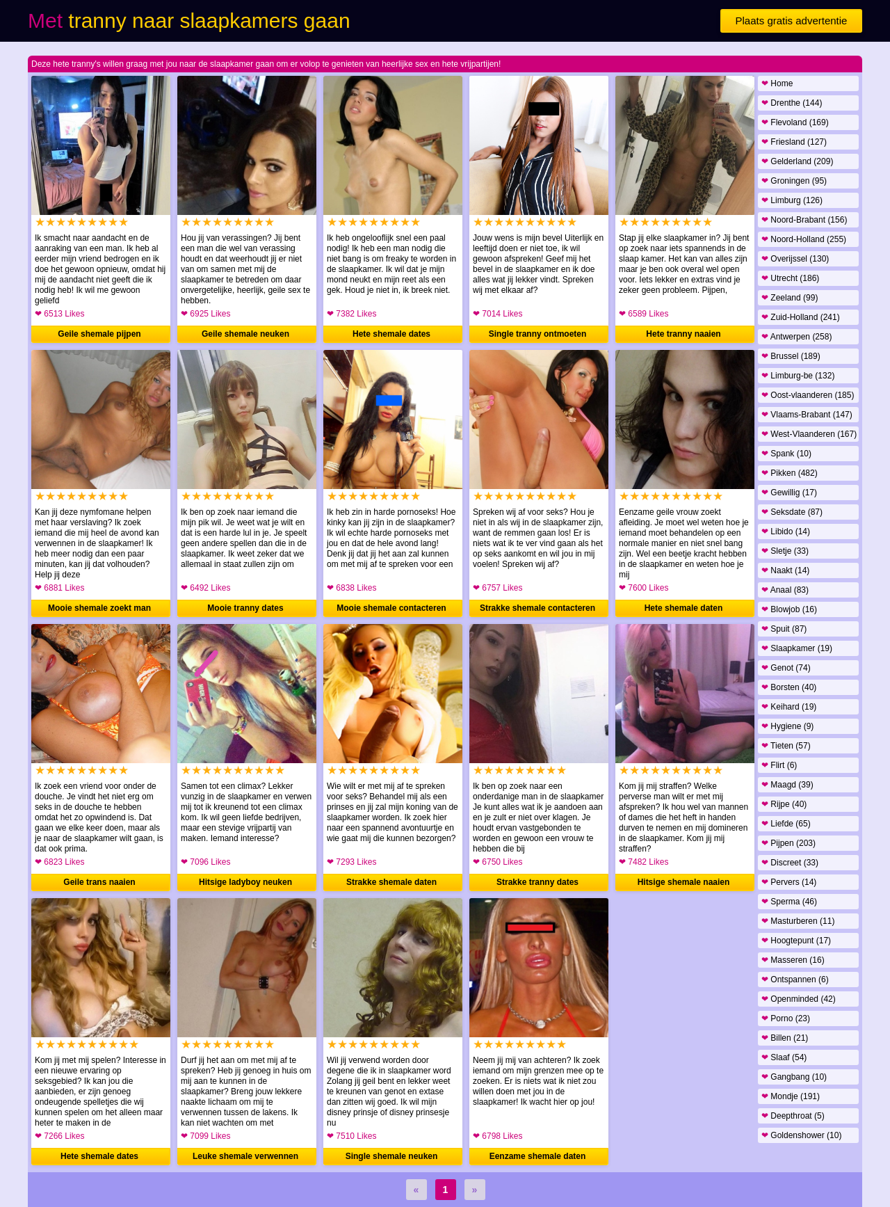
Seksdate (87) (792, 512)
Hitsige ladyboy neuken (245, 882)
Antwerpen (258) (796, 337)
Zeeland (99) (789, 298)
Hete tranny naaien (683, 334)
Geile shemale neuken (245, 334)
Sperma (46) (789, 901)
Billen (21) (784, 1038)
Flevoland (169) (795, 122)
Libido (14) (785, 531)
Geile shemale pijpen (99, 334)
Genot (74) (786, 668)
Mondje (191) (790, 1096)
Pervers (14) (788, 882)
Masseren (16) (793, 960)
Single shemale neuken (392, 1156)
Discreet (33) (789, 863)
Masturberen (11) (797, 921)
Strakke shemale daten (391, 882)
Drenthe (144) (791, 103)
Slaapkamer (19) (796, 648)
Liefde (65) (786, 824)
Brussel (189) (790, 356)
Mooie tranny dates (245, 608)
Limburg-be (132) (797, 376)
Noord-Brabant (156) (804, 220)
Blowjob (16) (789, 609)
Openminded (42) (798, 999)
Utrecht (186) (790, 278)
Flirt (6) (779, 765)
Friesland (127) (794, 142)
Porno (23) (785, 1018)
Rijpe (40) (784, 804)
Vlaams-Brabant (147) (806, 414)
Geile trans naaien (99, 882)
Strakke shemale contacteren (537, 608)
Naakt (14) (785, 570)
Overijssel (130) (795, 259)
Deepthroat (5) (793, 1116)
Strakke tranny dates (537, 882)
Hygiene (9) (787, 726)
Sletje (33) (785, 551)
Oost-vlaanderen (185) (807, 395)
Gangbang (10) (794, 1077)
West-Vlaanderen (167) (809, 434)
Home (777, 83)
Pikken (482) (789, 473)
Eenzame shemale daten (538, 1156)
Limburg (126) (792, 200)
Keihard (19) (788, 707)
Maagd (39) (787, 785)
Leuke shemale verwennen (245, 1156)
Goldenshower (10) (801, 1135)
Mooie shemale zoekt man (99, 608)
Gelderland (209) (797, 161)
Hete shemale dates (391, 334)
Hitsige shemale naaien (684, 882)
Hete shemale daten (684, 608)
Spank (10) (786, 453)
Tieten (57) (786, 746)
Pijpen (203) (788, 843)
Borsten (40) (788, 687)
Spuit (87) (784, 629)
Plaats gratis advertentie (792, 20)
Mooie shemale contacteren (391, 608)
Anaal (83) (785, 590)
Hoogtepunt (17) (796, 940)
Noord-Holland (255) (803, 239)
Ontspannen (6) (795, 979)
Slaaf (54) (784, 1057)
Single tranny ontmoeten (538, 334)
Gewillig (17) (789, 492)
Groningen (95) (794, 181)
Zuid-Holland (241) (800, 317)
